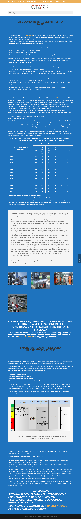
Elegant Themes (37, 516)
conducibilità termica (58, 98)
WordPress (53, 516)
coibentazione (28, 35)
